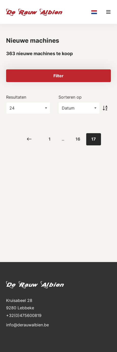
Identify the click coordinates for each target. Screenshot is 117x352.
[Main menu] (108, 12)
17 (93, 139)
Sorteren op (70, 97)
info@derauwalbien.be (27, 324)
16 (78, 139)
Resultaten (16, 97)
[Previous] (29, 139)
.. (63, 139)
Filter (58, 75)
